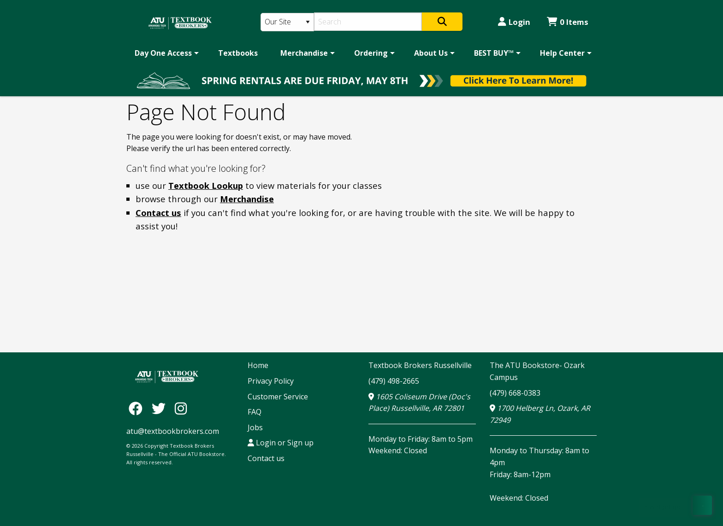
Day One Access (163, 53)
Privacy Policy (271, 381)
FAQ (254, 412)
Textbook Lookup (205, 185)
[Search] (368, 21)
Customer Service (278, 397)
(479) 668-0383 (515, 393)
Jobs (255, 427)
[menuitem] (165, 53)
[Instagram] (181, 408)
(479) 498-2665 (393, 381)
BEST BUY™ (494, 53)
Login (514, 22)
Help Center (562, 53)
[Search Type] (287, 22)
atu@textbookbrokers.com (172, 431)
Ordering (371, 53)
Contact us (158, 212)
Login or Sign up (281, 443)
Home (258, 365)
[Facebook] (138, 408)
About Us (431, 53)
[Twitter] (161, 408)
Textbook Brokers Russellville (420, 365)
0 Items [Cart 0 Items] (567, 22)
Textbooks (238, 53)
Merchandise (304, 53)
